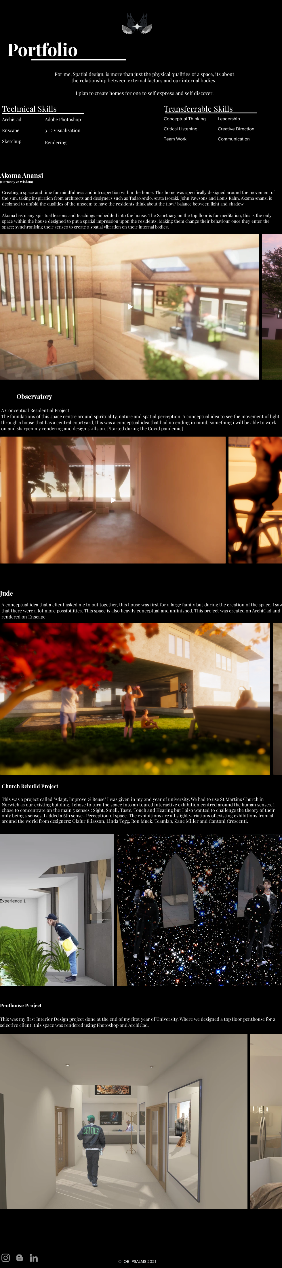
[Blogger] (19, 1257)
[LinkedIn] (33, 1257)
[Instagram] (5, 1257)
